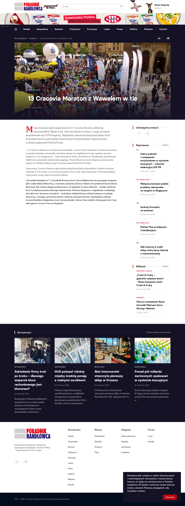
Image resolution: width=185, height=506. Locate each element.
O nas (150, 436)
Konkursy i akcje (144, 271)
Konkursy (98, 447)
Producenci (75, 29)
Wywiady (98, 442)
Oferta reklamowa (128, 436)
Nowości (59, 29)
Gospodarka (42, 29)
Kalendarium (100, 436)
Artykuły (32, 38)
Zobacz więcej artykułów (158, 332)
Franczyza (92, 29)
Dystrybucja (126, 447)
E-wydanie (125, 452)
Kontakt (163, 29)
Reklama (148, 29)
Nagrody (124, 442)
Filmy (97, 452)
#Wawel (153, 108)
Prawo (120, 29)
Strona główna (21, 38)
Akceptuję (170, 497)
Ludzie (107, 29)
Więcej (165, 145)
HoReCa (133, 29)
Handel (26, 29)
